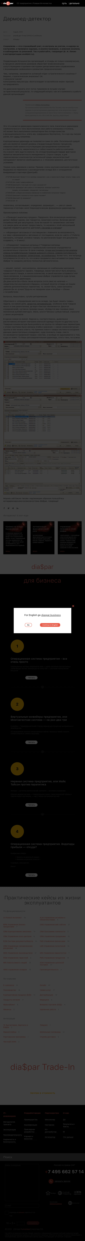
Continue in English (50, 625)
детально (74, 3)
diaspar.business (51, 615)
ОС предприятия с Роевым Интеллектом (34, 3)
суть (64, 3)
